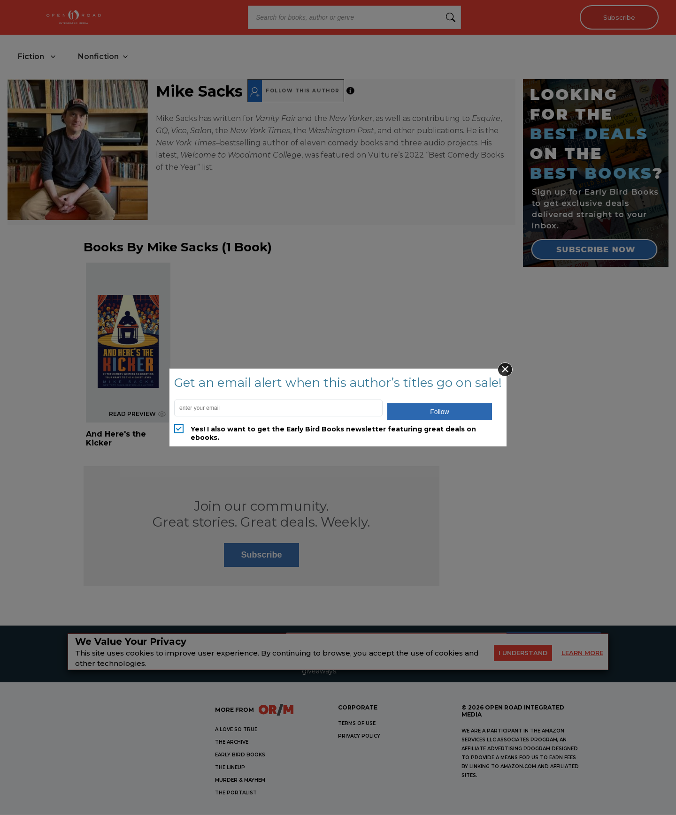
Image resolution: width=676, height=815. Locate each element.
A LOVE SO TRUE (236, 730)
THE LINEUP (230, 768)
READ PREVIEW (137, 414)
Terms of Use (357, 724)
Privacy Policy (359, 737)
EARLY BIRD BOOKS (240, 756)
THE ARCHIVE (231, 743)
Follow (439, 411)
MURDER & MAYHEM (240, 781)
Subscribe (617, 17)
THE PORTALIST (236, 794)
